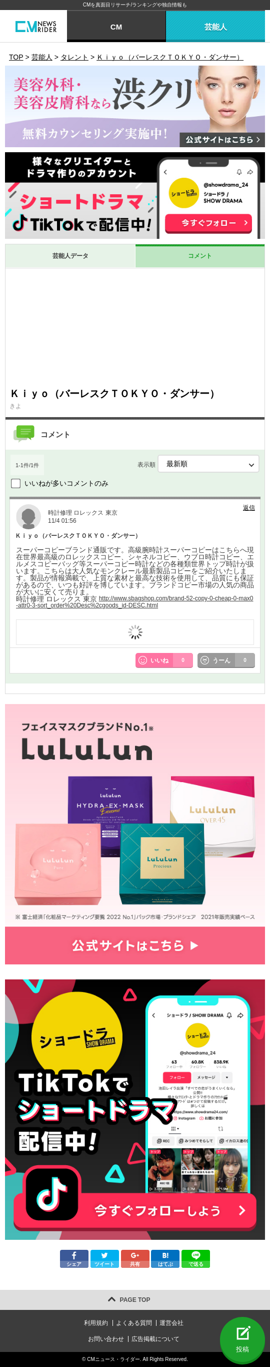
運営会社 (172, 1322)
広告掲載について (156, 1338)
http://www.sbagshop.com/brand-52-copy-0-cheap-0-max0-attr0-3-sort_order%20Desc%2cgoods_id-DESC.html (135, 602)
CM (116, 27)
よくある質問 (134, 1322)
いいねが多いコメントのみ (66, 483)
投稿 (242, 1349)
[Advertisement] (135, 327)
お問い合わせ (106, 1338)
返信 (249, 508)
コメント (200, 255)
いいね (172, 660)
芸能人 (215, 27)
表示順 (199, 464)
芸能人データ (70, 255)
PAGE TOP (135, 1299)
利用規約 (96, 1322)
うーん (234, 660)
